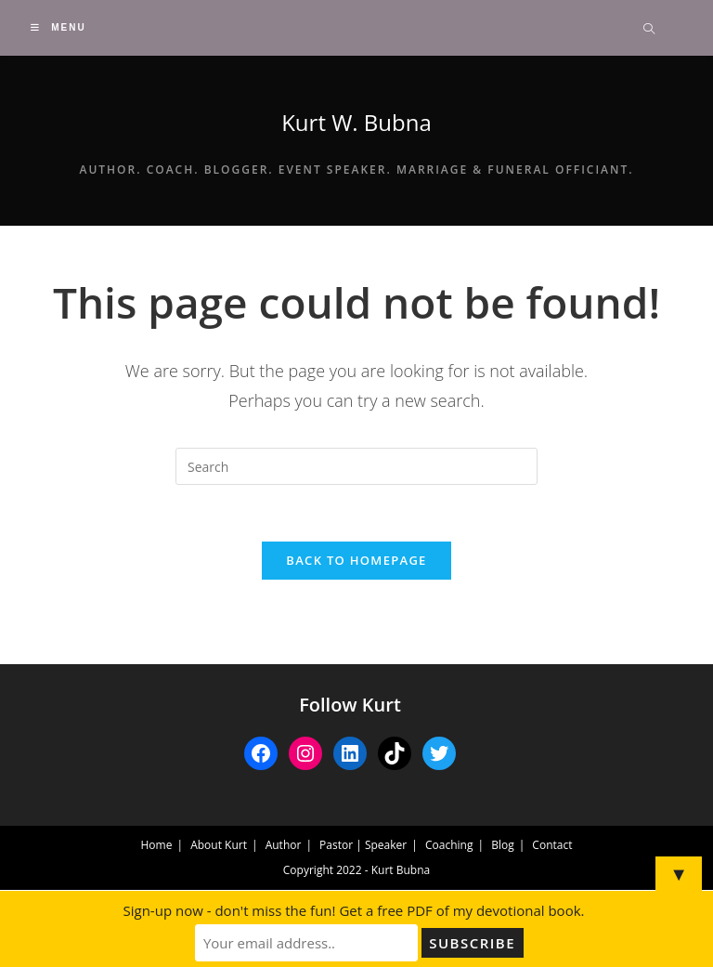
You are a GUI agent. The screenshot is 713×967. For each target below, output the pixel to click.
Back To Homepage (356, 560)
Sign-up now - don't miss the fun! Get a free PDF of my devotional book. (354, 910)
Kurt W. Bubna (356, 122)
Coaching (449, 845)
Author (284, 845)
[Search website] (649, 30)
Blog (502, 845)
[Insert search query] (356, 466)
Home (157, 845)
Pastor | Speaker (363, 845)
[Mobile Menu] (58, 27)
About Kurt (218, 845)
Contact (552, 845)
